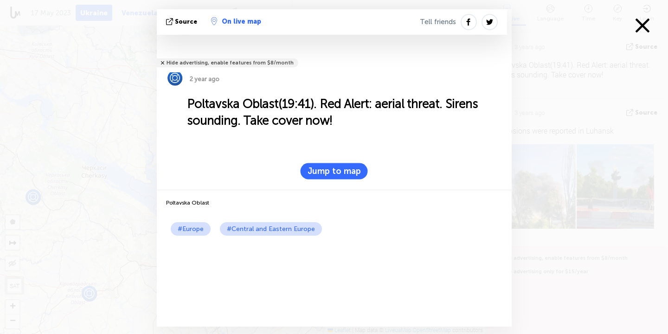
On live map (236, 21)
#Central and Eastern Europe (271, 229)
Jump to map (334, 171)
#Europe (191, 229)
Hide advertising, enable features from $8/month (230, 63)
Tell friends (438, 22)
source (182, 21)
